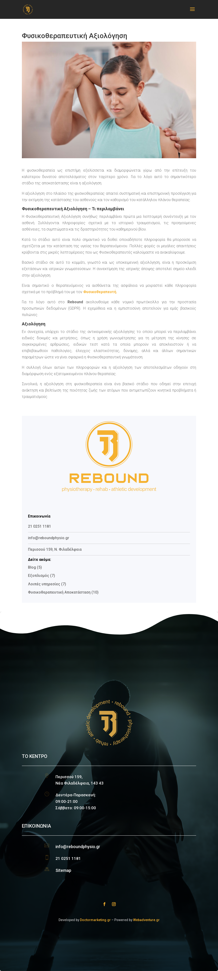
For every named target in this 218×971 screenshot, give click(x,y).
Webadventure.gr (146, 920)
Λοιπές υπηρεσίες (44, 584)
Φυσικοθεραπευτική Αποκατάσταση (59, 592)
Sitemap (63, 870)
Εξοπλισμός (38, 575)
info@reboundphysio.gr (77, 846)
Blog (32, 567)
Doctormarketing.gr (95, 920)
